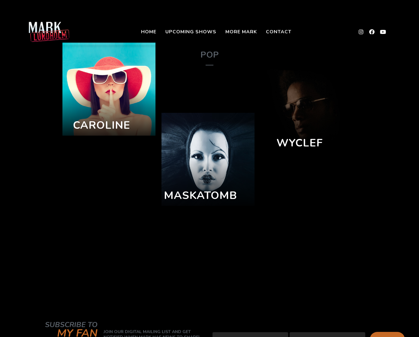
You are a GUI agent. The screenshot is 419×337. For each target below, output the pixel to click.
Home (148, 32)
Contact (278, 32)
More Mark (241, 32)
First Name (303, 327)
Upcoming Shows (190, 32)
